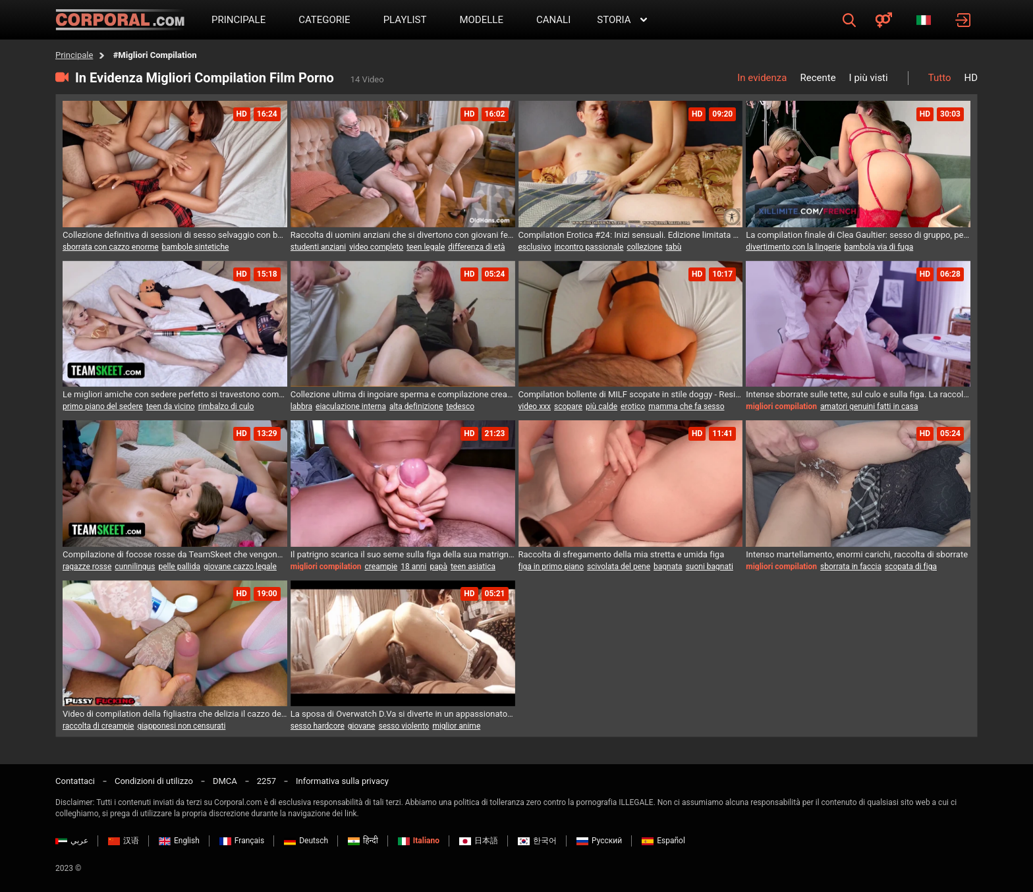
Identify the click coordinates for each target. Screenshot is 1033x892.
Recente (817, 78)
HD (971, 78)
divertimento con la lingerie (793, 247)
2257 (266, 781)
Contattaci (75, 781)
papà (438, 567)
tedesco (460, 406)
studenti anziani (318, 247)
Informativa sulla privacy (342, 781)
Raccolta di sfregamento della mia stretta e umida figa (621, 554)
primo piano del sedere (103, 406)
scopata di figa (911, 567)
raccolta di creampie (98, 726)
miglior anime (456, 726)
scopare (568, 406)
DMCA (225, 781)
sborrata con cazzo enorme (111, 247)
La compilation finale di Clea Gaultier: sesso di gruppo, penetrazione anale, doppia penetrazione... (858, 235)
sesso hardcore (318, 726)
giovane (362, 726)
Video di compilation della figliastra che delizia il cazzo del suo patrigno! (175, 714)
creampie (381, 567)
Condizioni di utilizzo (154, 781)
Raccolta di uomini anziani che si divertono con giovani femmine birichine (403, 235)
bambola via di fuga (878, 247)
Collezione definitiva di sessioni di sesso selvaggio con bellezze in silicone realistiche (175, 235)
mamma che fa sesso (686, 406)
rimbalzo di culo (226, 406)
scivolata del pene (618, 567)
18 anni (413, 567)
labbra (301, 406)
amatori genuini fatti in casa (869, 406)
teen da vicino (170, 406)
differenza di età (476, 247)
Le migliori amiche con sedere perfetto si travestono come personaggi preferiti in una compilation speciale (175, 394)
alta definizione (416, 406)
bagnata (668, 567)
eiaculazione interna (351, 406)
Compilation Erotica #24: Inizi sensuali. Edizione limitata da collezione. (630, 235)
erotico (633, 406)
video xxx (534, 406)
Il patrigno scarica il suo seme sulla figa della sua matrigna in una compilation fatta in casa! (403, 554)
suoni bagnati (709, 567)
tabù (673, 247)
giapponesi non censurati (181, 726)
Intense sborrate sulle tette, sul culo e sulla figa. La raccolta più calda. (858, 394)
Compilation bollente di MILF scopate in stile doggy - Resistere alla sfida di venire (630, 394)
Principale (74, 55)
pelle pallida (179, 567)
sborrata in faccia (850, 567)
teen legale (425, 247)
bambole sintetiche (195, 247)
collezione (644, 247)
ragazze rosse (87, 567)
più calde (601, 406)
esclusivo (534, 247)
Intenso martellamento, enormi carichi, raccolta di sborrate (857, 554)
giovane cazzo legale (240, 567)
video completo (376, 247)
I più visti (868, 78)
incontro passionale (589, 247)
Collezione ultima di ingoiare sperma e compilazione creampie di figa (403, 394)
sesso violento (403, 726)
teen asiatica (473, 567)
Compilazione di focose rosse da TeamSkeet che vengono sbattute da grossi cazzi (175, 554)
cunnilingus (135, 567)
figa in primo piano (551, 567)
